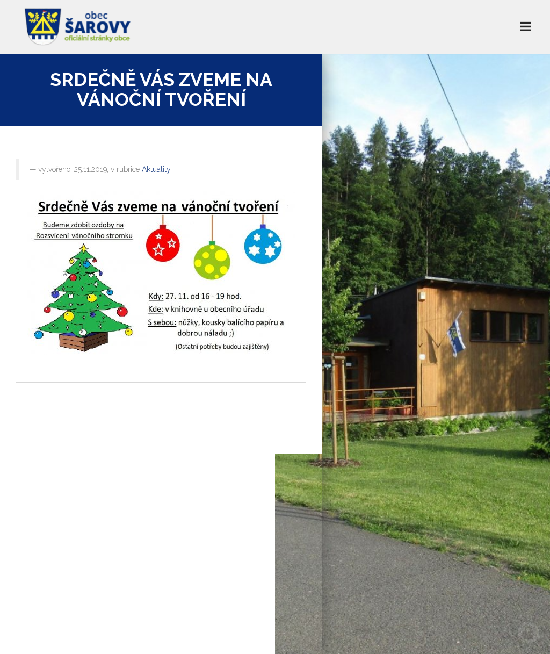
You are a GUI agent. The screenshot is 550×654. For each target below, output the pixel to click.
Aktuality (156, 169)
